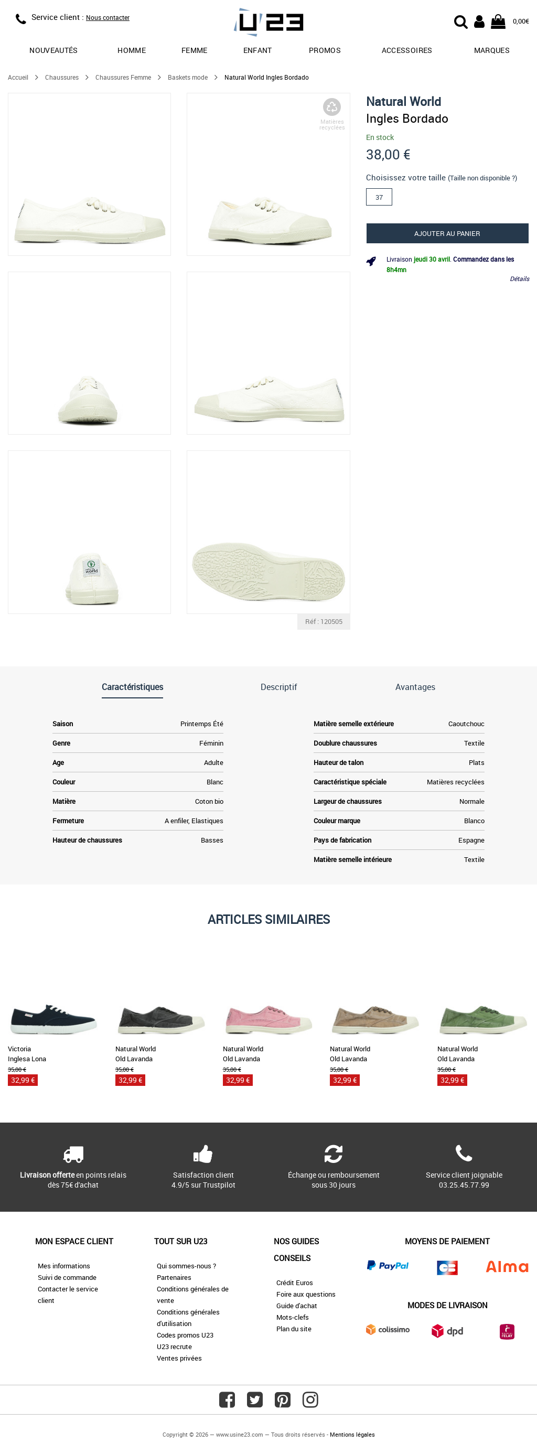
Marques (492, 50)
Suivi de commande (67, 1277)
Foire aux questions (306, 1294)
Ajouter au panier (447, 233)
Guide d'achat (296, 1305)
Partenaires (174, 1277)
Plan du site (294, 1328)
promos (325, 50)
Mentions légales (352, 1434)
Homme (131, 50)
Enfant (257, 50)
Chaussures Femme (123, 77)
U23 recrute (174, 1346)
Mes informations (64, 1265)
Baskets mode (188, 77)
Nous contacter (108, 17)
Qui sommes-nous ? (186, 1265)
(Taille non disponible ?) (482, 177)
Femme (194, 50)
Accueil (18, 77)
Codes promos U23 (185, 1335)
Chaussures (62, 77)
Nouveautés (53, 50)
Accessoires (407, 50)
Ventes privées (179, 1358)
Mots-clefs (292, 1317)
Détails (519, 278)
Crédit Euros (294, 1282)
